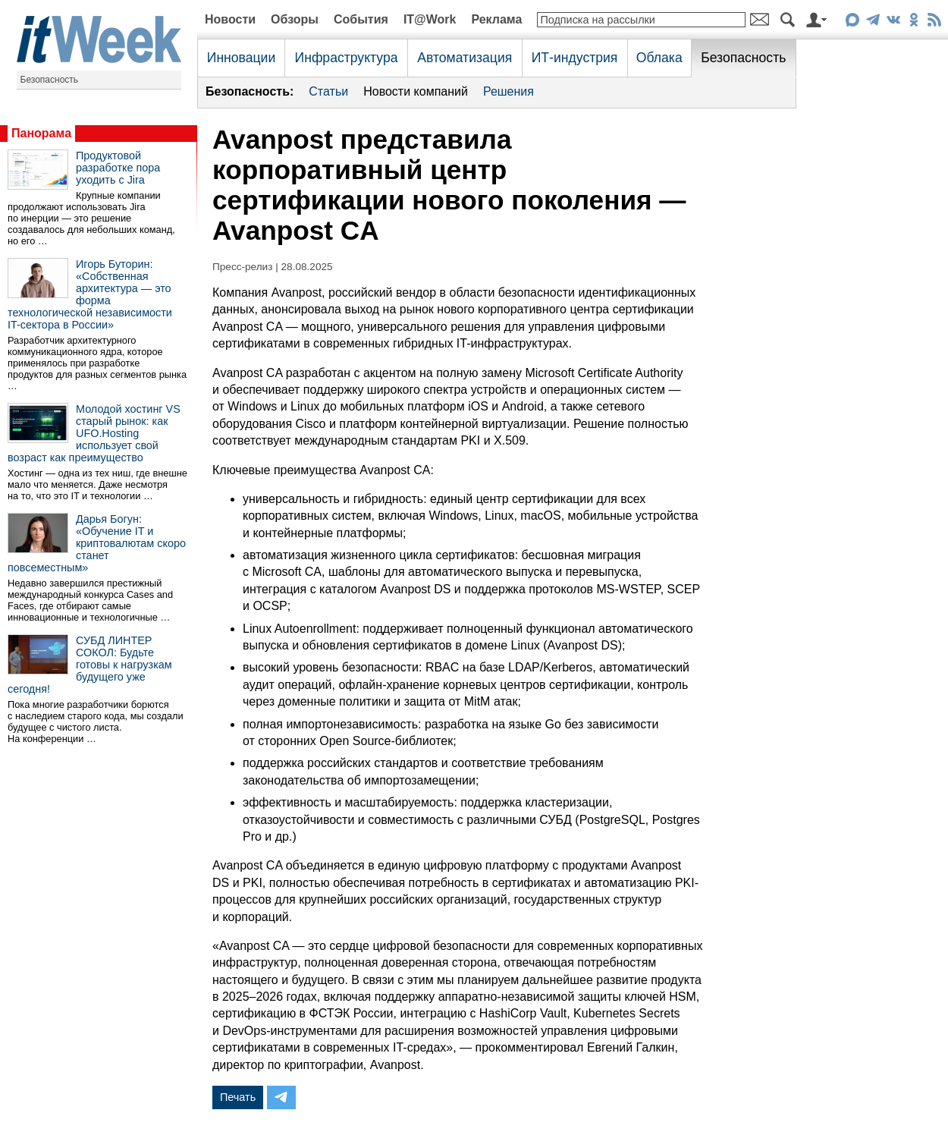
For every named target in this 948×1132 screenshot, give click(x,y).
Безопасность (49, 79)
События (361, 19)
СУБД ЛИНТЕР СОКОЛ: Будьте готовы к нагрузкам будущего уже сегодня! (90, 664)
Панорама (41, 133)
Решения (508, 91)
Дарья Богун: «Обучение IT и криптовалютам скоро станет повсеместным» (97, 543)
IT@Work (430, 19)
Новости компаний (415, 91)
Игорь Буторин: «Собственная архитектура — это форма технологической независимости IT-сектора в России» (90, 294)
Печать (238, 1097)
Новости (230, 19)
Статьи (328, 91)
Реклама (496, 19)
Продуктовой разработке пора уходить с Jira (118, 167)
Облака (659, 57)
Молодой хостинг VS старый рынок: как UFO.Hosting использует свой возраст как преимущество (94, 433)
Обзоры (295, 19)
